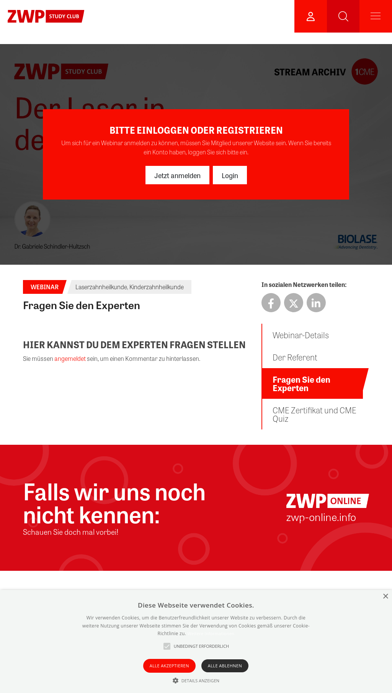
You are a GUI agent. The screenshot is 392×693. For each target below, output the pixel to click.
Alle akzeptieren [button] (169, 665)
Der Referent (295, 357)
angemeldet (70, 358)
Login (230, 175)
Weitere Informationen (210, 633)
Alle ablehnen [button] (225, 665)
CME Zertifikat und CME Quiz (314, 414)
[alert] (196, 641)
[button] (196, 680)
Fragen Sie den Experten (301, 383)
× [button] (385, 597)
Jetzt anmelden (177, 175)
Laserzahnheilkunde (101, 286)
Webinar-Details (301, 335)
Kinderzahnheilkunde (156, 286)
